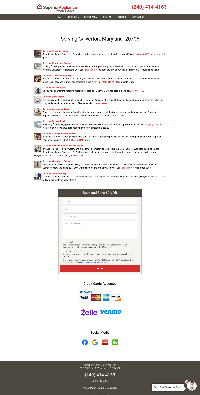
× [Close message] (183, 384)
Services (74, 18)
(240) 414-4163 (149, 7)
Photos (122, 17)
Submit (100, 258)
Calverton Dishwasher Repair (56, 99)
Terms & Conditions (99, 253)
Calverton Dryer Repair (53, 87)
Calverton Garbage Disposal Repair (58, 124)
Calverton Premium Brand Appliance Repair (62, 136)
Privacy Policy (84, 253)
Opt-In (68, 242)
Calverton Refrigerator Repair (56, 53)
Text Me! (69, 232)
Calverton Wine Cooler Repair (56, 152)
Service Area (90, 17)
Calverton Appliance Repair (55, 41)
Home (59, 17)
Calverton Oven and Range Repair (58, 66)
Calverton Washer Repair (54, 78)
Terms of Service (120, 389)
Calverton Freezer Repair (54, 112)
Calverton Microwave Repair (55, 164)
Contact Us (138, 17)
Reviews (107, 17)
